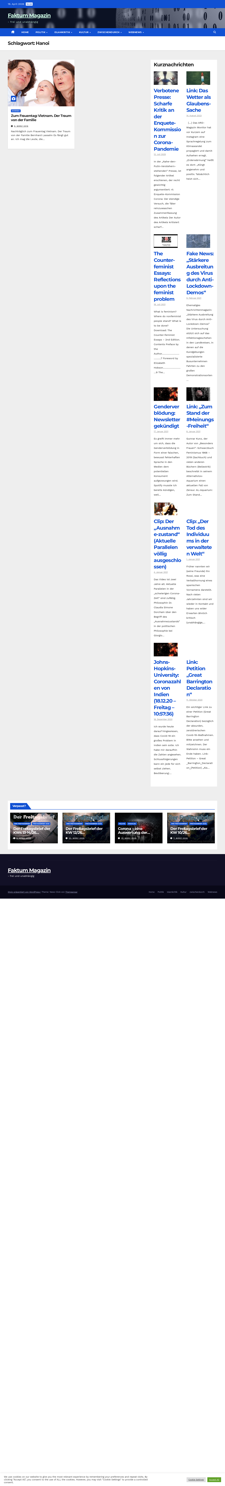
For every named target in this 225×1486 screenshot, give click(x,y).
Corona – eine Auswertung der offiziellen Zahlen (133, 832)
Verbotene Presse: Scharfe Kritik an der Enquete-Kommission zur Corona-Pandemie (167, 119)
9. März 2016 (21, 126)
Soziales (132, 824)
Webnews (135, 32)
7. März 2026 (180, 838)
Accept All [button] (214, 1480)
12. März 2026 (129, 838)
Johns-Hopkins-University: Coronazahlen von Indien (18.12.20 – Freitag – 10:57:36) (167, 688)
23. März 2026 (77, 838)
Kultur (84, 32)
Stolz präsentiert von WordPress (24, 892)
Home (25, 32)
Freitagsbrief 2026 (41, 824)
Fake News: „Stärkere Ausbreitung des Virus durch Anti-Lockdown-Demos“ (200, 272)
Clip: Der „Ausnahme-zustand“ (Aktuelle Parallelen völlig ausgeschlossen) (167, 544)
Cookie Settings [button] (196, 1480)
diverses (16, 111)
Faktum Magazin (29, 15)
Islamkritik (62, 32)
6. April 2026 (23, 838)
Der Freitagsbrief (22, 824)
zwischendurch (109, 32)
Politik (41, 32)
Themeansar (71, 892)
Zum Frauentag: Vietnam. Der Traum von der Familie (41, 118)
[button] (214, 32)
